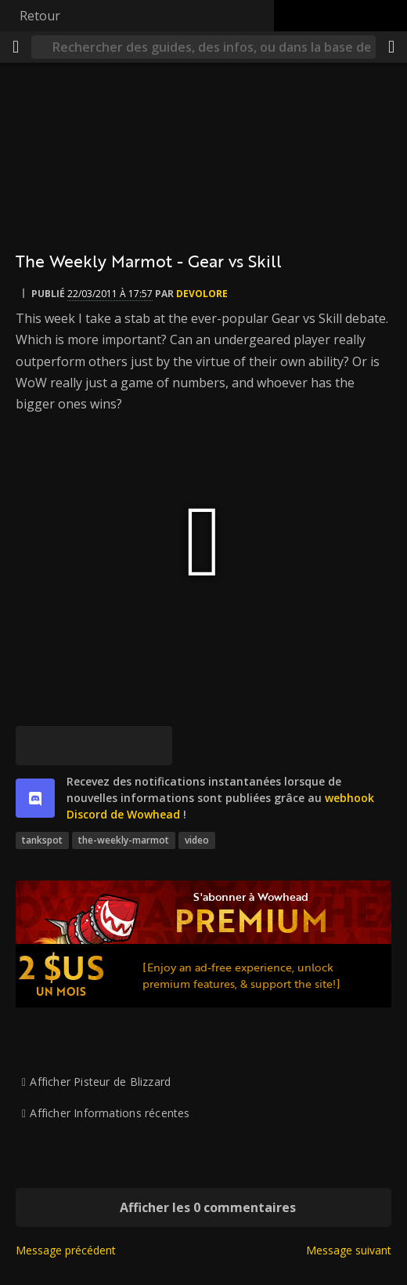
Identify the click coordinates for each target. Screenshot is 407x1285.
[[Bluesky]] (35, 745)
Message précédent (66, 1250)
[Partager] (391, 47)
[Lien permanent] (152, 745)
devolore (202, 293)
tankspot (42, 840)
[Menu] (15, 47)
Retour (40, 15)
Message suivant (348, 1250)
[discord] (35, 798)
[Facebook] (74, 745)
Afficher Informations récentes (109, 1112)
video (197, 840)
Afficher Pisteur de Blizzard (100, 1081)
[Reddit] (113, 745)
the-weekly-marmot (123, 840)
